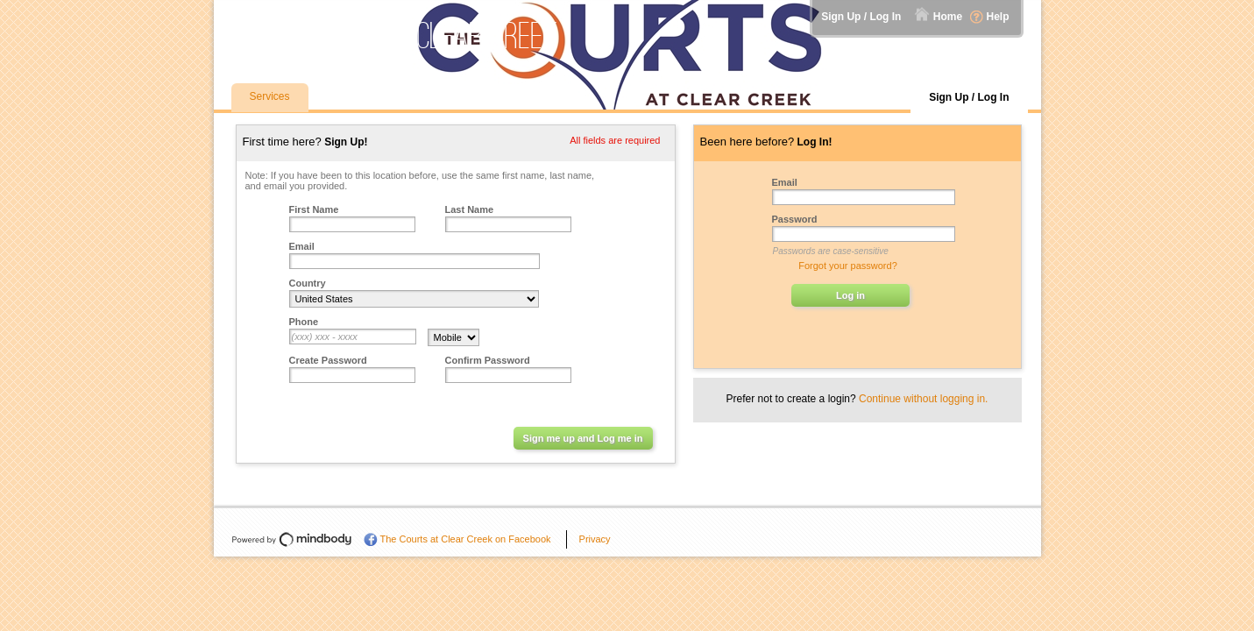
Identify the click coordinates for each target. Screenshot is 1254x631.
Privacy (595, 539)
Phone (304, 321)
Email (302, 246)
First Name (314, 209)
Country (307, 283)
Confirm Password (487, 360)
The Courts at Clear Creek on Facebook (465, 539)
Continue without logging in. (923, 399)
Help (997, 17)
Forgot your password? (847, 265)
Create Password (328, 360)
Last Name (469, 209)
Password (795, 219)
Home (947, 17)
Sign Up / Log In (861, 17)
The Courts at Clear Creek (396, 35)
